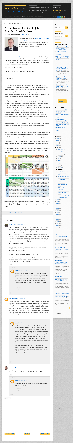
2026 (57, 138)
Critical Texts (58, 276)
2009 (57, 219)
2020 (57, 199)
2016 (57, 207)
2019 (57, 201)
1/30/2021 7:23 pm (23, 380)
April (59, 164)
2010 (57, 218)
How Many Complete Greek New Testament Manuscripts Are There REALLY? (61, 279)
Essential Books (38, 16)
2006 (57, 225)
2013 (57, 212)
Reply (11, 264)
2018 (57, 203)
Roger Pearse (58, 260)
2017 (57, 205)
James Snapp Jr (13, 367)
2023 (57, 144)
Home (6, 16)
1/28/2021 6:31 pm (22, 298)
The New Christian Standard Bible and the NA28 (62, 129)
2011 (57, 216)
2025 (57, 140)
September (60, 154)
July (59, 158)
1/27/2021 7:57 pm (22, 224)
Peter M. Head (57, 9)
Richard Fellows (60, 84)
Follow (62, 101)
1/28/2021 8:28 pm (23, 322)
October (60, 153)
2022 (57, 145)
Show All (67, 307)
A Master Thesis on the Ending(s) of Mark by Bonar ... (63, 173)
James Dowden (13, 224)
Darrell (16, 270)
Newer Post (44, 433)
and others (63, 12)
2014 (57, 210)
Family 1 (20, 212)
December (60, 149)
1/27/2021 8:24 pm (23, 270)
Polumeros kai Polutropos (61, 235)
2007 (57, 223)
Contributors (17, 16)
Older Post (9, 433)
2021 (57, 147)
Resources (25, 16)
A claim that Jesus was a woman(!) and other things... (63, 192)
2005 (57, 227)
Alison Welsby (9, 212)
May (59, 162)
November (60, 151)
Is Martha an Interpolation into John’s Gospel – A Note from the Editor (62, 48)
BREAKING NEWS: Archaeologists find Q (61, 120)
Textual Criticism (15, 10)
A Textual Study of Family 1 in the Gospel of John (27, 57)
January (60, 169)
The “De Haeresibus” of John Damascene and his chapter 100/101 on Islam (61, 264)
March (59, 165)
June (59, 160)
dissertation (37, 127)
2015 (57, 208)
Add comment (8, 398)
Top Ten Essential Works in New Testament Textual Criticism (62, 58)
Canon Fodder (58, 292)
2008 (57, 221)
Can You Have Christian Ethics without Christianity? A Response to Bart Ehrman (62, 295)
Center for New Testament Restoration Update (63, 184)
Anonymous (59, 67)
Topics (31, 16)
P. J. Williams (56, 12)
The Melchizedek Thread (61, 236)
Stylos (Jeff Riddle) (60, 247)
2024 (57, 142)
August (59, 156)
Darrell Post (15, 212)
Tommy (58, 76)
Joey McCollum (13, 298)
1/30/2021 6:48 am (22, 367)
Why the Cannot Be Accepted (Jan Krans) (62, 124)
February (60, 167)
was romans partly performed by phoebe (62, 69)
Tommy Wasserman (58, 10)
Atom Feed (57, 38)
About (10, 16)
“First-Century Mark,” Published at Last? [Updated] (61, 53)
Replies (13, 267)
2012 (57, 214)
